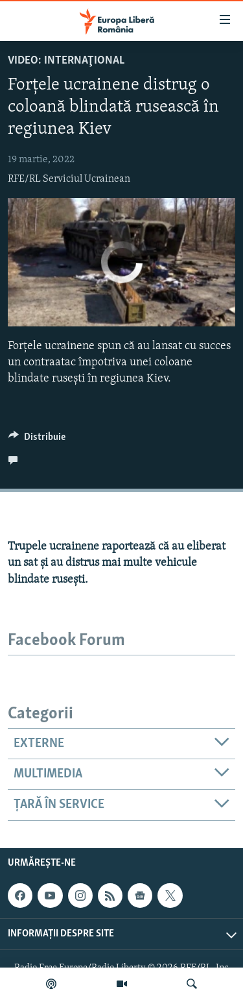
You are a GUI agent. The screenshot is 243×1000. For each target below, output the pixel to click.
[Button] (36, 440)
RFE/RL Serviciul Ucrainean (69, 179)
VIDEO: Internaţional (66, 61)
